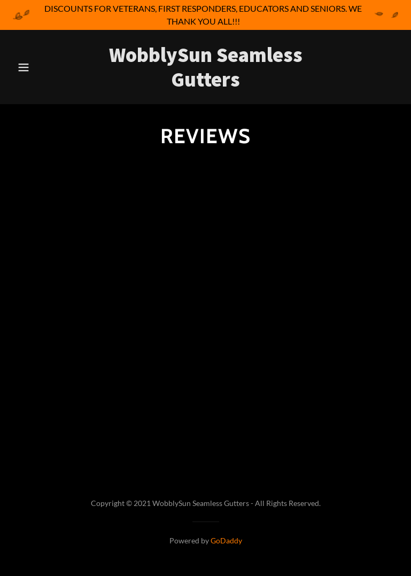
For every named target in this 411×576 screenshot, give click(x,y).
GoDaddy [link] (226, 540)
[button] (31, 67)
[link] (205, 83)
